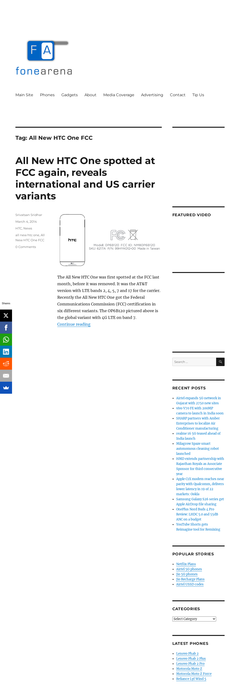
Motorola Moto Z (189, 669)
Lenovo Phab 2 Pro (190, 664)
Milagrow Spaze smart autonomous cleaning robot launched (197, 449)
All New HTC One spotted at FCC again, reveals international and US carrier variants (85, 178)
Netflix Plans (186, 564)
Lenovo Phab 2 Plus (191, 659)
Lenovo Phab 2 (187, 654)
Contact (178, 95)
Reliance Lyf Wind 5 (191, 679)
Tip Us (198, 95)
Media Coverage (118, 95)
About (90, 95)
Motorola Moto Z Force (194, 674)
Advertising (152, 95)
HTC (18, 228)
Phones (47, 95)
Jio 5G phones (187, 574)
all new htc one (27, 235)
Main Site (24, 95)
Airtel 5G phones (189, 569)
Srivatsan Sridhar (28, 215)
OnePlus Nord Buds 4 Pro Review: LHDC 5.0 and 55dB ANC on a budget (197, 514)
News (27, 228)
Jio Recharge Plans (190, 579)
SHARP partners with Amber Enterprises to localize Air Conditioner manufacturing (198, 423)
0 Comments (25, 247)
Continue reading (74, 324)
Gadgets (69, 95)
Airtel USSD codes (190, 584)
